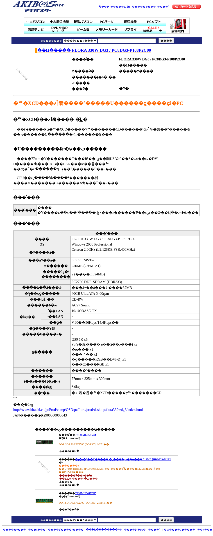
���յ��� (130, 22)
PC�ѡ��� (107, 22)
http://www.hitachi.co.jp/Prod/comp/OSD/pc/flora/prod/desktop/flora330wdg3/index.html (78, 410)
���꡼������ (107, 29)
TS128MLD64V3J (85, 434)
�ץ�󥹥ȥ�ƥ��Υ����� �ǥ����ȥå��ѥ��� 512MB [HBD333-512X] (123, 459)
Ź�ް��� (178, 26)
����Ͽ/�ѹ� (135, 529)
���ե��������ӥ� (104, 529)
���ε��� (36, 529)
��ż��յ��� (59, 22)
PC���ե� (154, 22)
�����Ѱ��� (144, 6)
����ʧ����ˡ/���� (66, 529)
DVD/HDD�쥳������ (59, 29)
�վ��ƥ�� (36, 29)
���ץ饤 (130, 29)
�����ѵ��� (14, 529)
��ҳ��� (204, 529)
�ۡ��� (104, 6)
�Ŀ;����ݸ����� (179, 529)
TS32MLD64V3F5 (85, 493)
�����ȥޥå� (120, 6)
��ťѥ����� (36, 22)
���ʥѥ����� (83, 22)
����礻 (164, 6)
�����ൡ (83, 29)
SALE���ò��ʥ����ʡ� (154, 29)
